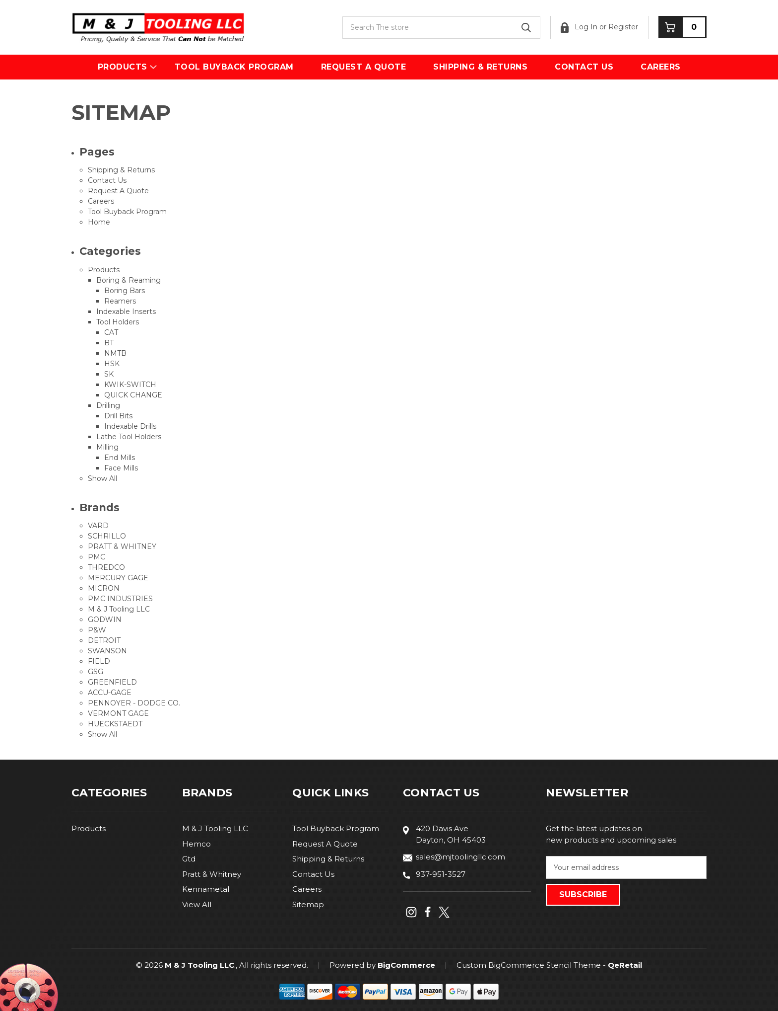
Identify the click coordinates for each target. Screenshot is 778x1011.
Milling (107, 447)
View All (196, 904)
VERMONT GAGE (118, 713)
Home (99, 222)
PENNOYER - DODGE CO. (134, 703)
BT (109, 342)
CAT (111, 332)
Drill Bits (118, 415)
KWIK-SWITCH (130, 384)
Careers (661, 67)
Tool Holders (117, 321)
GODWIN (105, 619)
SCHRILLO (107, 536)
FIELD (99, 661)
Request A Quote (363, 67)
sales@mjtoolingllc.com (460, 856)
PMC (96, 556)
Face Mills (121, 468)
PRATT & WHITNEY (122, 546)
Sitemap (308, 904)
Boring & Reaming (128, 280)
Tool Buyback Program (234, 67)
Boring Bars (124, 290)
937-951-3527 (440, 874)
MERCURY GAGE (118, 577)
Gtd (188, 858)
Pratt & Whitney (211, 874)
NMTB (115, 353)
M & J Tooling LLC (119, 609)
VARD (98, 525)
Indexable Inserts (126, 311)
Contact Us (584, 67)
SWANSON (107, 650)
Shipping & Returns (480, 67)
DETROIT (104, 640)
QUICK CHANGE (133, 394)
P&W (97, 629)
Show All (102, 478)
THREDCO (106, 567)
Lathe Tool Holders (128, 436)
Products (122, 67)
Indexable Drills (130, 426)
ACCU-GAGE (109, 692)
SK (109, 374)
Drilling (108, 405)
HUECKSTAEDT (115, 723)
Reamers (120, 301)
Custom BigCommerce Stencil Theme (528, 965)
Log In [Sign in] (579, 27)
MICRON (104, 588)
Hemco (196, 844)
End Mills (119, 457)
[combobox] (441, 27)
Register (623, 26)
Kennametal (205, 889)
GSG (95, 671)
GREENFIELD (112, 682)
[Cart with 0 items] (682, 27)
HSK (112, 363)
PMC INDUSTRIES (120, 598)
